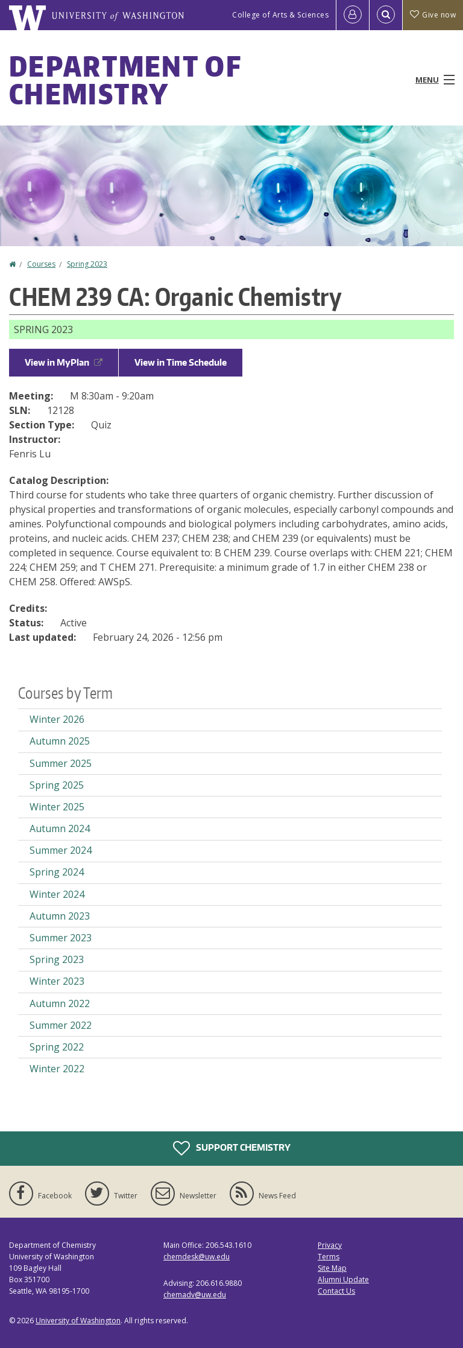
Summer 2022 (61, 1025)
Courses (41, 264)
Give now (433, 15)
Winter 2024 (57, 894)
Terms (328, 1256)
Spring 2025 (57, 785)
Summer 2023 (61, 937)
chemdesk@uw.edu (196, 1256)
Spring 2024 (57, 872)
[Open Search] (386, 15)
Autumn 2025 (60, 741)
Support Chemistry (232, 1148)
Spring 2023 (87, 264)
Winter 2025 (57, 806)
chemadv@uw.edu (194, 1294)
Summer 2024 (61, 850)
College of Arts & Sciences (280, 15)
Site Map (332, 1268)
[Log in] (352, 15)
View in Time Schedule (180, 362)
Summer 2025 (61, 763)
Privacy (330, 1245)
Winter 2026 (57, 719)
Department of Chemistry (125, 79)
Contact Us (336, 1291)
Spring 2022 (57, 1047)
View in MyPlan (63, 362)
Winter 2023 (57, 981)
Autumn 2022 (60, 1003)
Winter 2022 (57, 1068)
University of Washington (78, 1320)
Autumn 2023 (60, 916)
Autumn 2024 (60, 828)
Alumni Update (343, 1279)
